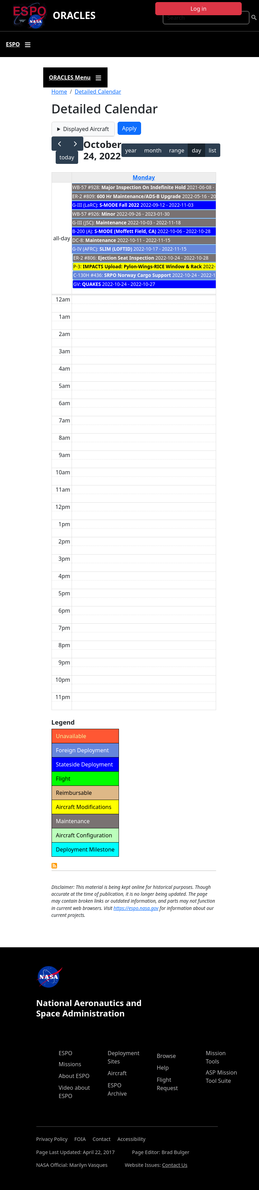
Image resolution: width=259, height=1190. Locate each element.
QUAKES (91, 284)
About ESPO (74, 1076)
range (176, 150)
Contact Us (174, 1165)
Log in (198, 8)
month (152, 150)
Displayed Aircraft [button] (86, 129)
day (196, 150)
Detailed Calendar (98, 91)
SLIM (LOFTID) (116, 248)
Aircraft (117, 1073)
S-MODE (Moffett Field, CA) (125, 231)
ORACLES (74, 15)
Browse (166, 1056)
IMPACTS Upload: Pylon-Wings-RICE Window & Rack (142, 266)
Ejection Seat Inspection (126, 257)
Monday (144, 177)
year (131, 150)
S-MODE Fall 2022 (119, 205)
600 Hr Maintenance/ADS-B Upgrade (139, 196)
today (66, 157)
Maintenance (111, 222)
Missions (70, 1064)
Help (163, 1067)
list (212, 150)
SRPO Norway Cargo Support (137, 275)
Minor (108, 214)
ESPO (66, 1053)
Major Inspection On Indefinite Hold (143, 187)
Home (59, 91)
